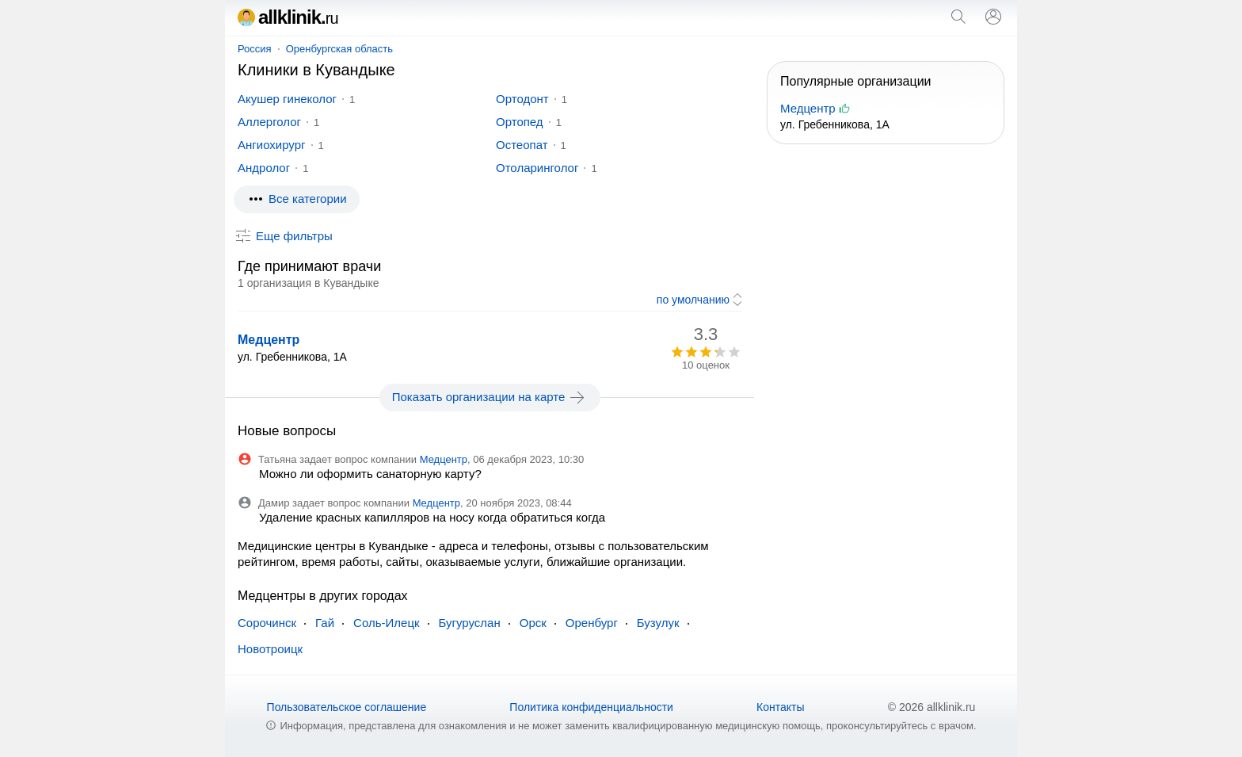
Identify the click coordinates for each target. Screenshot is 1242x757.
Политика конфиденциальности (591, 707)
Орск (533, 622)
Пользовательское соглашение (347, 707)
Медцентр (268, 339)
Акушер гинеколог (287, 98)
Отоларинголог (537, 167)
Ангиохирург (272, 144)
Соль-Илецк (386, 622)
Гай (324, 622)
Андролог (264, 167)
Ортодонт (522, 98)
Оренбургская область (339, 49)
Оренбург (592, 622)
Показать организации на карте (490, 397)
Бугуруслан (470, 622)
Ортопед (519, 121)
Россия (255, 49)
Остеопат (522, 144)
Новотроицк (270, 649)
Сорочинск (267, 622)
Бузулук (658, 622)
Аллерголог (269, 121)
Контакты (780, 707)
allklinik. (288, 17)
